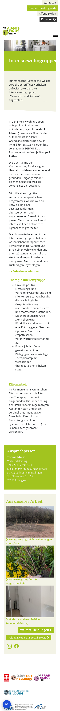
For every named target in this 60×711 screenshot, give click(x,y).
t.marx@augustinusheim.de (30, 468)
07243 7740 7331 (22, 465)
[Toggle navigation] (55, 35)
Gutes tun (50, 2)
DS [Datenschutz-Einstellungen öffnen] (6, 704)
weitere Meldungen (34, 630)
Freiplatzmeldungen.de (42, 8)
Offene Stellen (47, 13)
